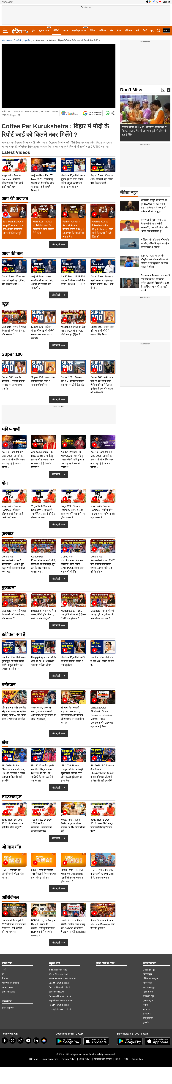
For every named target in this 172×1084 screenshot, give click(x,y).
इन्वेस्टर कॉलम (7, 987)
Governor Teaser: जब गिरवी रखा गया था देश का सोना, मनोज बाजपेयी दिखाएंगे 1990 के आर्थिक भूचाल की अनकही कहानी (155, 283)
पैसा (119, 30)
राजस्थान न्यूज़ (148, 996)
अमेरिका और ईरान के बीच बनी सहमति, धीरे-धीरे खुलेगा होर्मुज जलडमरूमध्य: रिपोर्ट (155, 243)
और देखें (58, 244)
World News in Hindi (58, 974)
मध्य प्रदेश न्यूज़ (149, 987)
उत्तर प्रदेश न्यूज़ (149, 969)
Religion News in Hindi (60, 996)
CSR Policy (84, 1059)
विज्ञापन (5, 978)
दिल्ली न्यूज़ (147, 974)
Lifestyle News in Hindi (60, 1009)
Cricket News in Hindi (59, 987)
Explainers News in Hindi (61, 1000)
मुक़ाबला (8, 587)
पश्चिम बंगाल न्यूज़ (150, 978)
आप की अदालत (15, 198)
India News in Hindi (58, 969)
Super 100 (12, 354)
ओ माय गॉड (11, 847)
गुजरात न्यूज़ (148, 1000)
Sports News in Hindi (59, 983)
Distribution (137, 1059)
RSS (117, 1059)
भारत (65, 30)
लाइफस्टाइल (12, 796)
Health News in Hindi (59, 1005)
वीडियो (56, 30)
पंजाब (145, 1005)
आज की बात (12, 253)
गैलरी (145, 30)
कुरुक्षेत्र (27, 40)
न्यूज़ (5, 303)
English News (8, 991)
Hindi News (7, 40)
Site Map (33, 1059)
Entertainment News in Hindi (62, 978)
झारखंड (146, 1022)
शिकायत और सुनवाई (10, 983)
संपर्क (4, 969)
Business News (56, 991)
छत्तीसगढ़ (147, 1013)
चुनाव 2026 (44, 30)
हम (3, 974)
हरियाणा (146, 1009)
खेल (111, 30)
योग (5, 483)
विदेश (92, 30)
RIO (126, 1059)
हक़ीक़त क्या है (13, 634)
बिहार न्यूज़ (147, 983)
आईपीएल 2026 (79, 30)
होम (33, 30)
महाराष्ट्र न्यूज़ (148, 991)
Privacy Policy (68, 1059)
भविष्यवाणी (11, 429)
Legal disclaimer (50, 1059)
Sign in (166, 2)
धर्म (137, 30)
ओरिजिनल (10, 897)
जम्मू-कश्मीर (148, 1018)
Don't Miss (131, 89)
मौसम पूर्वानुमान (8, 1008)
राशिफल (128, 30)
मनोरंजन (102, 30)
